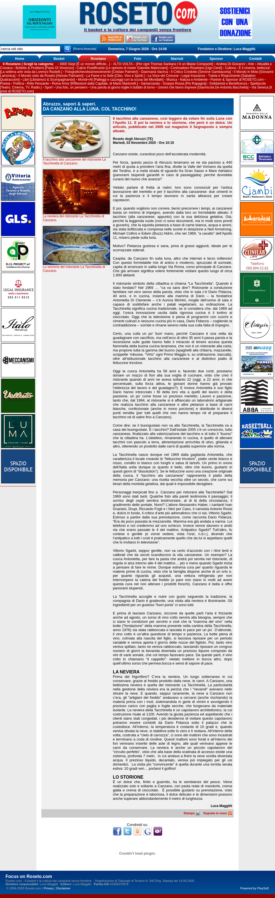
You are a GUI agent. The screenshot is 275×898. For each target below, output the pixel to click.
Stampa (192, 813)
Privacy (49, 888)
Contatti (255, 59)
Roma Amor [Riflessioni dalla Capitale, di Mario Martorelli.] (95, 83)
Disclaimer (63, 888)
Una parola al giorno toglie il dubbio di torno (123, 87)
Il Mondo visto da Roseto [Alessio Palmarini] (50, 76)
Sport (49, 87)
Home (19, 59)
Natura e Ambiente (194, 80)
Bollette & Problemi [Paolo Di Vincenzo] (45, 68)
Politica (18, 83)
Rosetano (98, 59)
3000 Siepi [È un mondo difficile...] (85, 64)
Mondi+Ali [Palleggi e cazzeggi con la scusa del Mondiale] (121, 80)
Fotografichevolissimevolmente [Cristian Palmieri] (101, 72)
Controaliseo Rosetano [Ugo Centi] (196, 68)
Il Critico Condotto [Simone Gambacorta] (201, 72)
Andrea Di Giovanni (230, 64)
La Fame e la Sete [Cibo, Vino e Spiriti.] (115, 76)
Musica (171, 80)
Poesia (5, 83)
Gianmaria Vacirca (154, 72)
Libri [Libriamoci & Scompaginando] (48, 80)
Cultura (230, 68)
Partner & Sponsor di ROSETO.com (237, 80)
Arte (251, 64)
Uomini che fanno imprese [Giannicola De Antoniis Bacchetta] (203, 87)
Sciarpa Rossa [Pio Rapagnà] (184, 83)
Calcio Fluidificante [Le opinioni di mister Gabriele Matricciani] (122, 68)
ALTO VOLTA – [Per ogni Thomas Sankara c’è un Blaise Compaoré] (163, 64)
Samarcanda (150, 83)
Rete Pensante (38, 83)
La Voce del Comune (163, 76)
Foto (137, 59)
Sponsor (216, 59)
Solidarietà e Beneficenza (228, 83)
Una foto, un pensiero (72, 87)
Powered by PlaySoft (254, 888)
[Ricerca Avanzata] (84, 48)
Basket (59, 59)
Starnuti (177, 59)
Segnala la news (217, 813)
